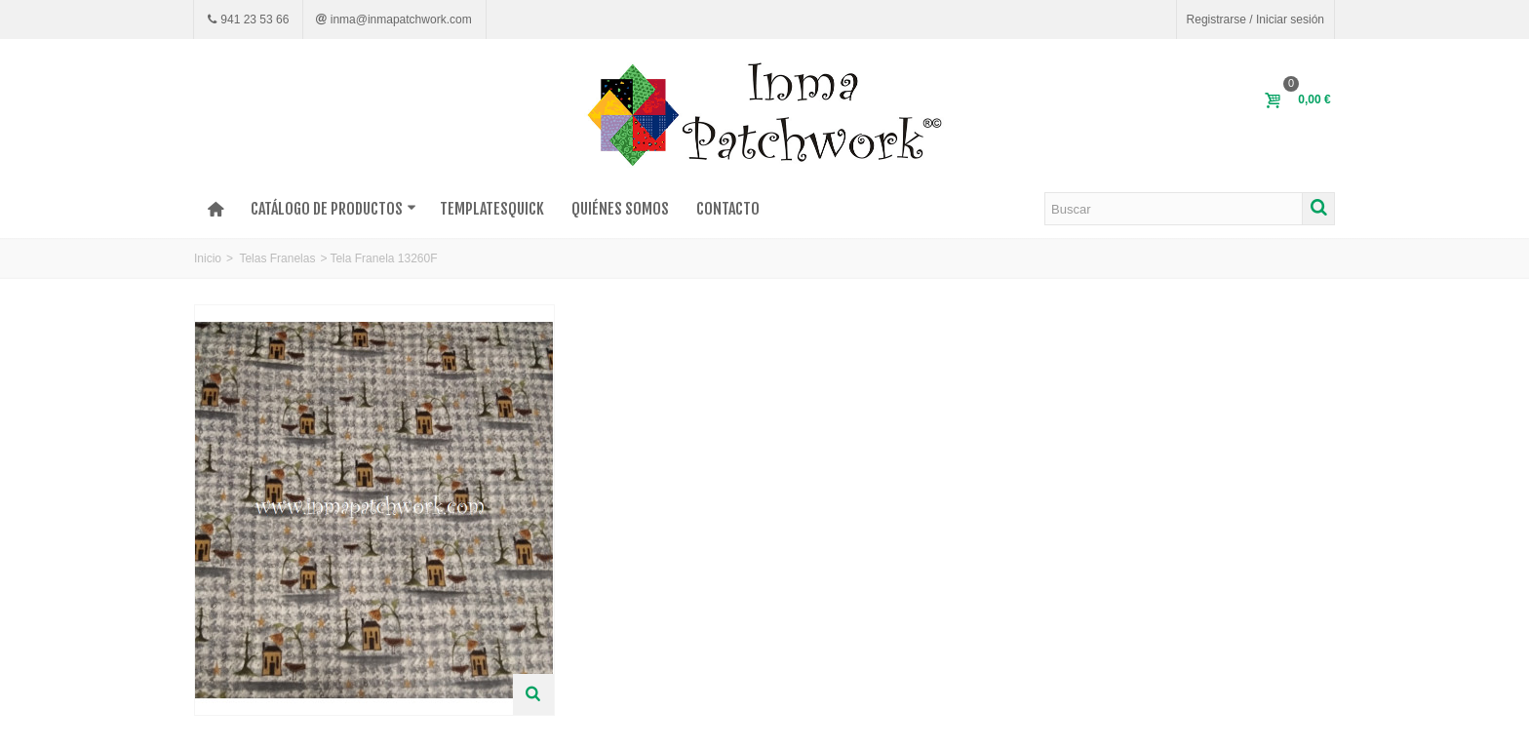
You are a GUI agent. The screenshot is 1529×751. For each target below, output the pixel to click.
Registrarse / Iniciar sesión (1255, 19)
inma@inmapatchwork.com (399, 19)
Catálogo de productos (333, 208)
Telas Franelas (277, 258)
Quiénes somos (620, 208)
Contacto (728, 208)
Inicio (207, 258)
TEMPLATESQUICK (492, 208)
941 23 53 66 (253, 19)
